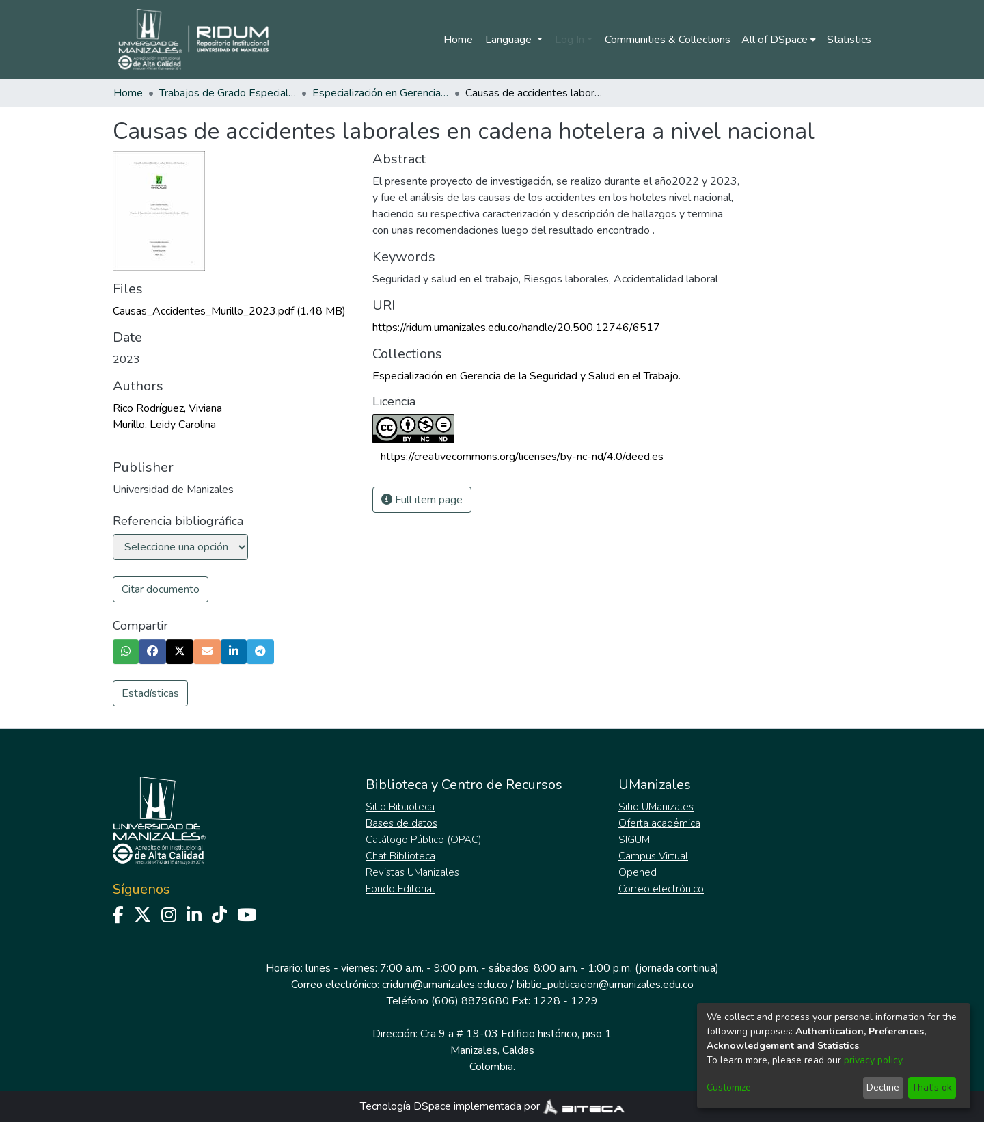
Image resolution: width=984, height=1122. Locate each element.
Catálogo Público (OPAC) (424, 839)
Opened (637, 872)
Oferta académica (659, 823)
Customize (729, 1087)
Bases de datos (401, 823)
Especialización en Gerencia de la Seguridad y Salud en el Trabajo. (380, 93)
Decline (882, 1087)
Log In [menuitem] (569, 39)
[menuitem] (778, 39)
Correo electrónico (661, 889)
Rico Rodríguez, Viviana (167, 408)
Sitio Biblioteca (400, 807)
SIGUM (634, 839)
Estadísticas (150, 693)
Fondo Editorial (400, 889)
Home (458, 39)
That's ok (932, 1087)
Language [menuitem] (509, 39)
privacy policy (873, 1060)
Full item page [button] (422, 499)
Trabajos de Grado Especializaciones (227, 93)
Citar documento (161, 589)
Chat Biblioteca (400, 856)
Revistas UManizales (412, 872)
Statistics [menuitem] (849, 39)
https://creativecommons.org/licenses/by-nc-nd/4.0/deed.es (522, 456)
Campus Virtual (653, 856)
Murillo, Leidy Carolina (164, 424)
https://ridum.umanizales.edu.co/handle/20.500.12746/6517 (516, 327)
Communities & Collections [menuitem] (667, 39)
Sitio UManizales (656, 807)
